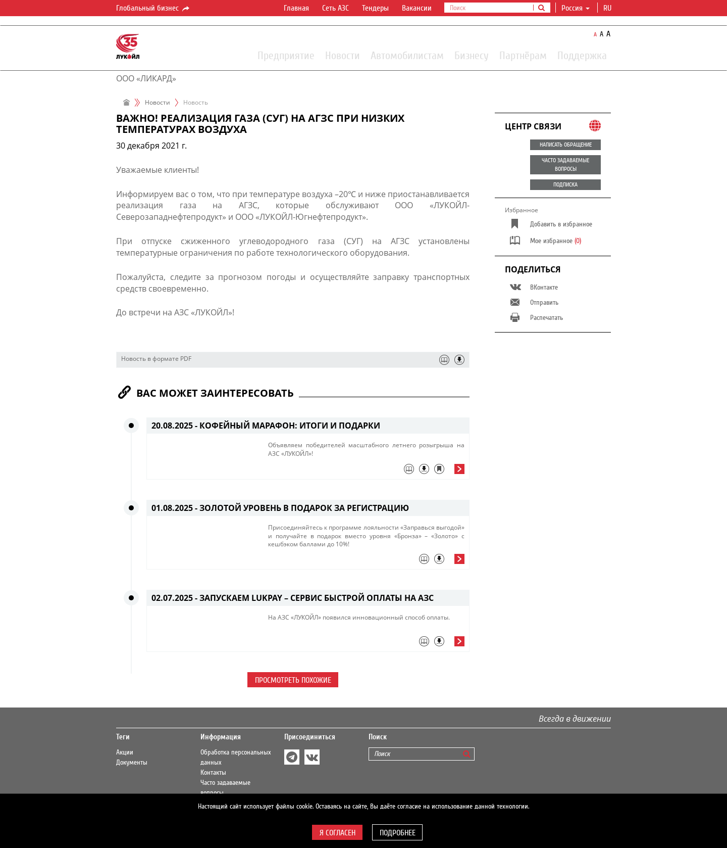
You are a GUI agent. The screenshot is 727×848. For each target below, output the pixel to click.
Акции (124, 752)
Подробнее (398, 832)
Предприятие (286, 55)
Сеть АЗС (335, 8)
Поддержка (582, 55)
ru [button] (608, 8)
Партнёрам (523, 55)
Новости (342, 55)
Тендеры (375, 8)
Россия (575, 8)
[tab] (366, 471)
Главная (296, 8)
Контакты (213, 773)
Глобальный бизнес (153, 9)
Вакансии (417, 8)
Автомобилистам (407, 55)
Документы (131, 763)
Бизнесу (471, 55)
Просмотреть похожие (293, 680)
